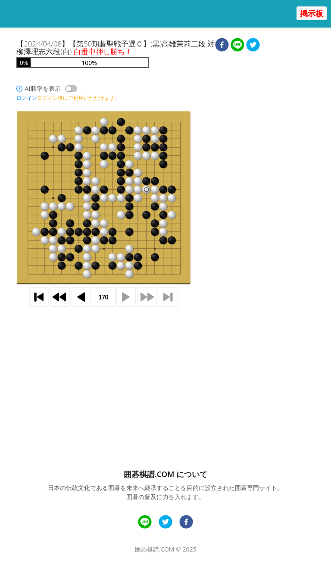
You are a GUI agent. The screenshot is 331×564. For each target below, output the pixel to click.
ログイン (26, 98)
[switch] (71, 88)
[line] (237, 46)
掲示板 (311, 13)
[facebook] (222, 46)
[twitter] (253, 46)
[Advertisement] (166, 368)
